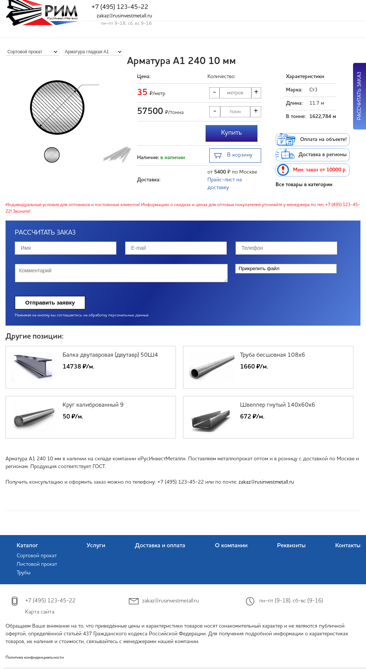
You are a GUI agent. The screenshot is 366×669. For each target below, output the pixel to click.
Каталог (27, 546)
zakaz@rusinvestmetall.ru (124, 16)
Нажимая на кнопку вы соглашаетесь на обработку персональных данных (82, 315)
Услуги (96, 546)
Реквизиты (291, 546)
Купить (231, 133)
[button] (127, 107)
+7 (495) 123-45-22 (120, 7)
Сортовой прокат (37, 555)
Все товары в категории (304, 184)
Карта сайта (39, 612)
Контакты (347, 546)
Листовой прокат (37, 564)
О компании (231, 546)
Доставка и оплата (160, 546)
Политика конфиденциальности (35, 658)
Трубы (23, 572)
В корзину (233, 156)
